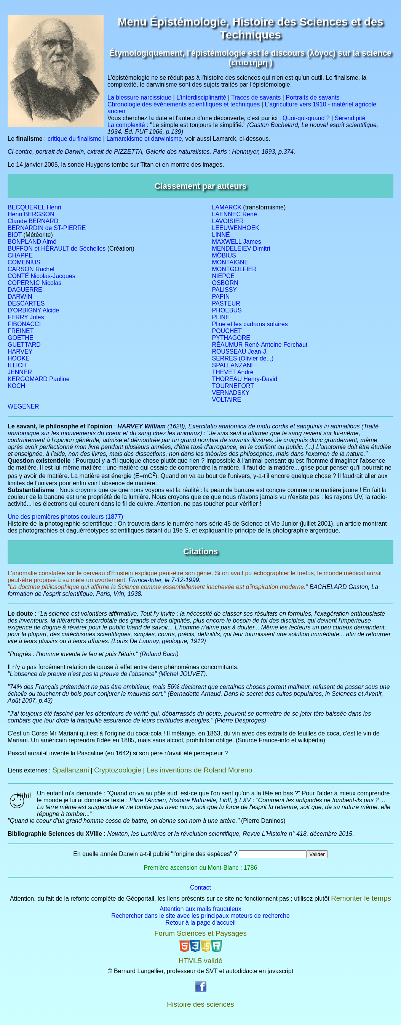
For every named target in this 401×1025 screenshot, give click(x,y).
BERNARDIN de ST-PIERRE (47, 228)
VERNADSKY (231, 392)
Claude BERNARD (33, 221)
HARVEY (20, 351)
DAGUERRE (25, 289)
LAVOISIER (228, 221)
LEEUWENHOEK (235, 228)
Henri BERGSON (31, 214)
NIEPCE (223, 276)
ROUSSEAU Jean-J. (240, 351)
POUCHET (227, 331)
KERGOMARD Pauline (39, 379)
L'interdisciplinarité (201, 97)
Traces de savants (256, 97)
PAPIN (221, 296)
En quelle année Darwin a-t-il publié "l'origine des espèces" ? (155, 854)
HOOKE (19, 358)
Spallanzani (70, 770)
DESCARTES (26, 303)
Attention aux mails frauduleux (200, 909)
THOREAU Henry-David (245, 379)
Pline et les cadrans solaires (250, 324)
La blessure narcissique (139, 97)
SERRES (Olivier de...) (243, 358)
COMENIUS (24, 262)
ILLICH (17, 365)
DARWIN (20, 296)
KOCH (16, 386)
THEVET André (233, 372)
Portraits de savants (312, 97)
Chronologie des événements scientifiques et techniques (183, 104)
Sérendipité (350, 118)
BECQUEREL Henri (34, 207)
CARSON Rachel (31, 269)
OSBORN (225, 283)
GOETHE (21, 338)
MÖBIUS (224, 255)
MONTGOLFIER (234, 269)
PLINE (221, 317)
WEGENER (23, 406)
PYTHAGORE (231, 338)
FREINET (21, 331)
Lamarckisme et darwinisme (144, 138)
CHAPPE (20, 255)
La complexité (126, 125)
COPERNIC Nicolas (34, 283)
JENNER (20, 372)
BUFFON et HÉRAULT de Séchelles (56, 248)
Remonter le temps (361, 898)
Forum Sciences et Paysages (200, 933)
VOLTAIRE (226, 399)
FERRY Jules (26, 317)
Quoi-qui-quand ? (306, 118)
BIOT (15, 235)
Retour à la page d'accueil (200, 922)
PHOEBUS (227, 310)
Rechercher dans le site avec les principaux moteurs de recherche (200, 915)
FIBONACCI (24, 324)
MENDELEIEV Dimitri (241, 248)
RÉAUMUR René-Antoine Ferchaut (260, 344)
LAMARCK (226, 207)
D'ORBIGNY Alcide (33, 310)
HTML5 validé (200, 961)
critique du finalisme (74, 138)
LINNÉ (221, 235)
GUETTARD (24, 344)
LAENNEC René (234, 214)
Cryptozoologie (117, 770)
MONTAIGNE (230, 262)
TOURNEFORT (233, 386)
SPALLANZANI (232, 365)
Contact (200, 887)
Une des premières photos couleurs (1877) (65, 516)
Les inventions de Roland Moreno (199, 770)
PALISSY (224, 289)
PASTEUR (226, 303)
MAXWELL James (236, 241)
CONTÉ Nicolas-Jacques (41, 276)
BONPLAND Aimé (32, 241)
